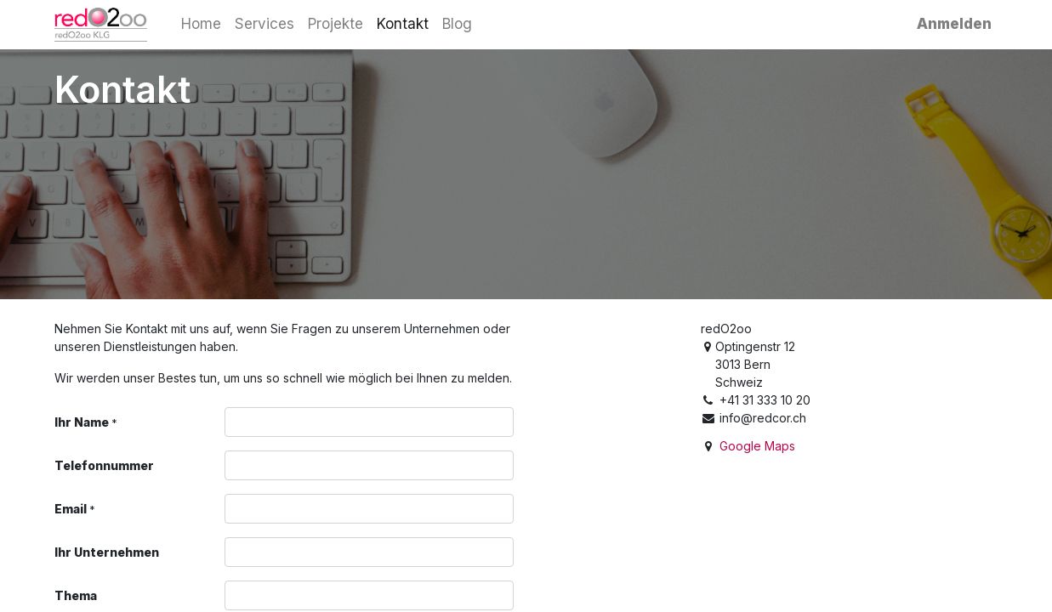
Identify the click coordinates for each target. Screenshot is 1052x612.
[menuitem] (201, 24)
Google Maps (757, 446)
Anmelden (954, 23)
